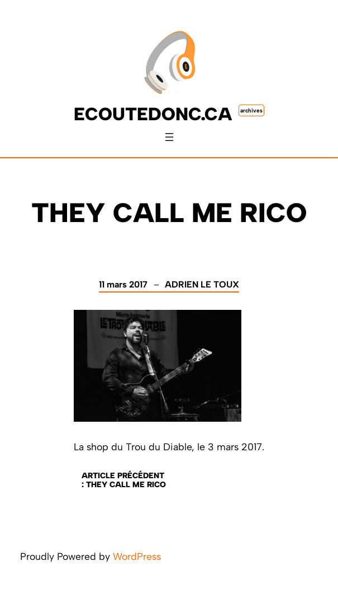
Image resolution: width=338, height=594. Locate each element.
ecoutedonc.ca (153, 114)
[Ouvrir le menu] (169, 137)
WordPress (137, 556)
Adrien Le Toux (202, 284)
